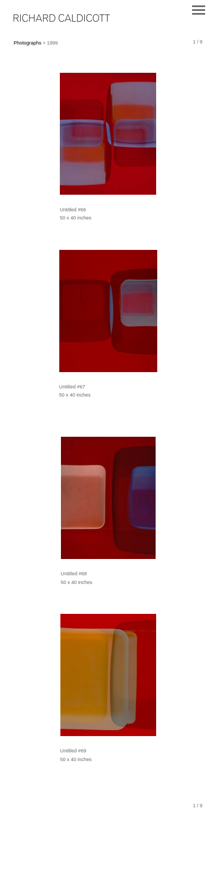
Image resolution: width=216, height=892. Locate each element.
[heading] (62, 19)
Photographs (27, 43)
